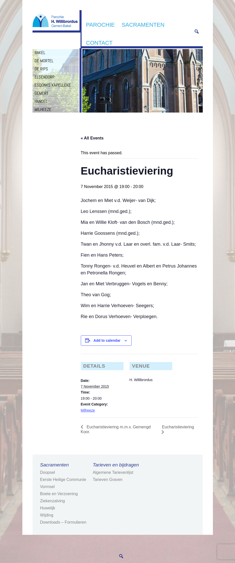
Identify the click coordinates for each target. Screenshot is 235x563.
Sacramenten (143, 25)
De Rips (41, 69)
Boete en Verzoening (59, 494)
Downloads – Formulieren (63, 522)
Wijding (46, 515)
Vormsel (47, 486)
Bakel (40, 52)
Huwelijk (47, 508)
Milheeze (43, 109)
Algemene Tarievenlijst (113, 472)
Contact (99, 43)
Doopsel (47, 472)
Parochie (100, 25)
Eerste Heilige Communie (63, 479)
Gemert (41, 93)
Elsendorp (45, 77)
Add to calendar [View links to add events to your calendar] (106, 340)
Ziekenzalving (52, 501)
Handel (41, 101)
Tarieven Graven (107, 479)
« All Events (92, 138)
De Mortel (44, 61)
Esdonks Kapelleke (53, 85)
